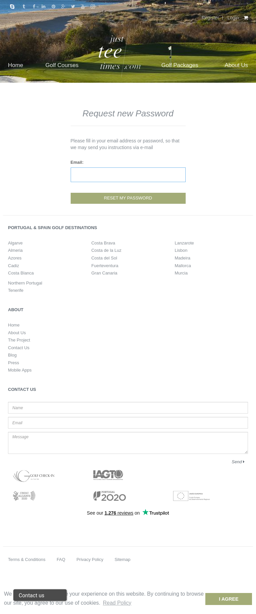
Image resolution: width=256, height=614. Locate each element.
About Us (17, 332)
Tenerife (15, 290)
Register (210, 17)
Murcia (181, 272)
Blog (12, 355)
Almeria (15, 250)
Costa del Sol (104, 257)
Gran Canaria (104, 272)
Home (14, 325)
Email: (77, 162)
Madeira (182, 257)
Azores (14, 257)
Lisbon (181, 250)
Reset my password (128, 197)
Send (238, 461)
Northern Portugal (25, 282)
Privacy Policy (89, 559)
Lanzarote (184, 242)
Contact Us (18, 347)
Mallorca (183, 265)
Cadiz (13, 265)
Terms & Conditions (26, 559)
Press (13, 362)
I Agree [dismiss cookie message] (229, 599)
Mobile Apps (20, 370)
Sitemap (123, 559)
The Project (19, 340)
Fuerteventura (104, 265)
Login (233, 17)
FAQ (61, 559)
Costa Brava (103, 242)
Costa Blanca (21, 272)
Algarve (15, 242)
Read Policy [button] (117, 603)
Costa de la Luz (106, 250)
